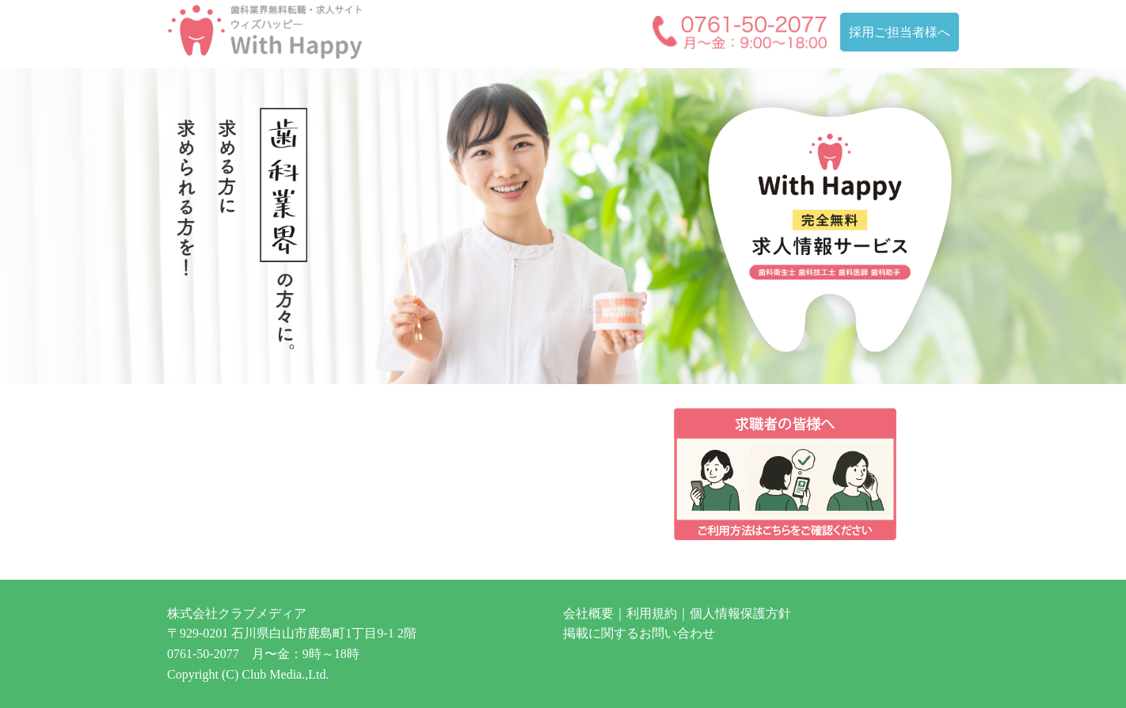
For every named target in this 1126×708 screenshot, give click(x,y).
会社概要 (588, 613)
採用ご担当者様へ (899, 32)
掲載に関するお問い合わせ (639, 633)
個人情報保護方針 (740, 613)
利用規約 (651, 613)
